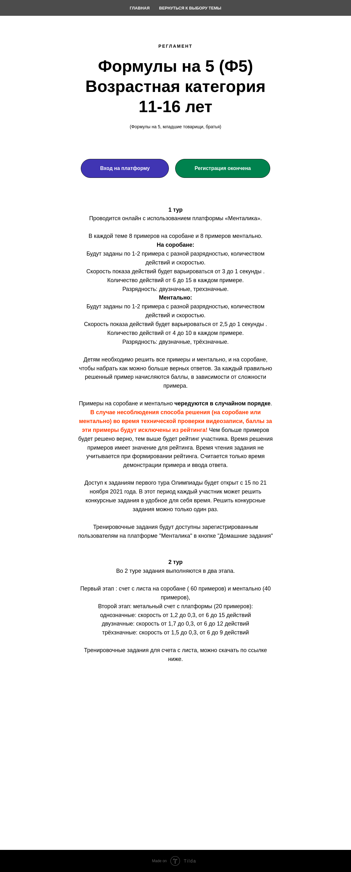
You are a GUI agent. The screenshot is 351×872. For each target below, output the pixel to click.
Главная (140, 8)
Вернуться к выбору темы (190, 8)
